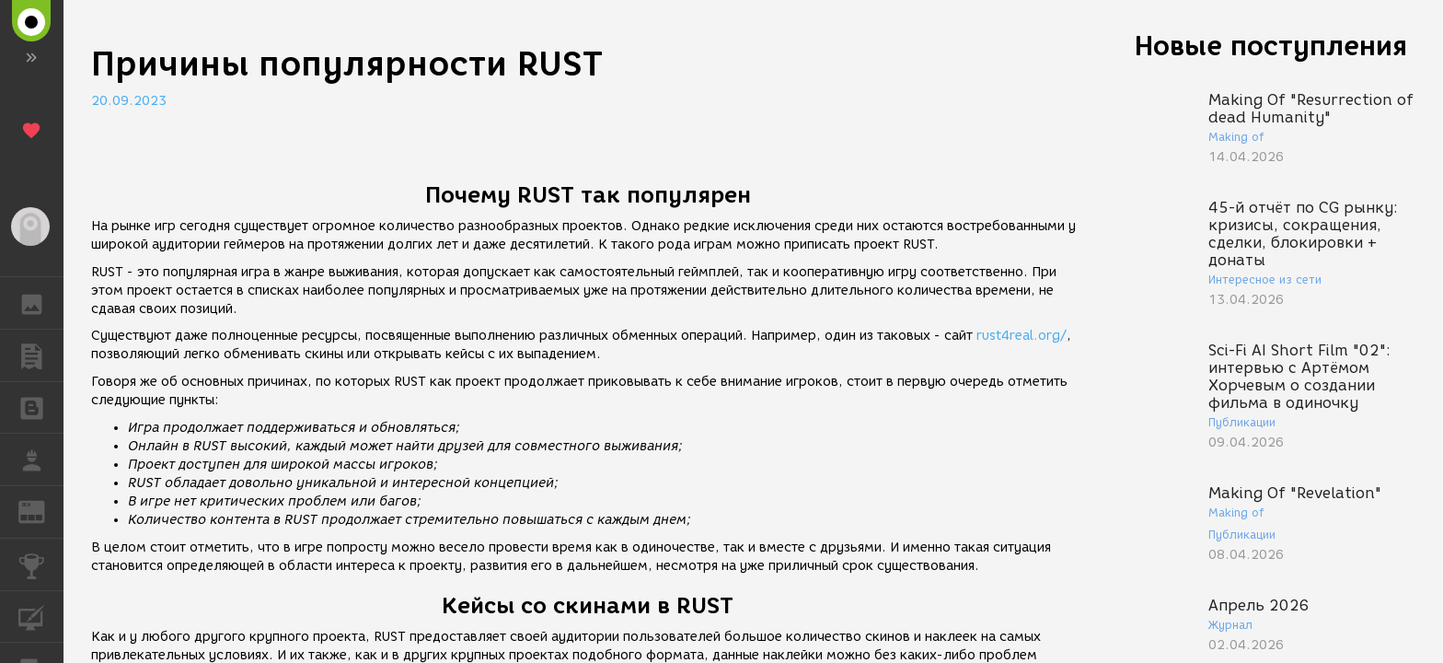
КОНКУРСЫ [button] (40, 564)
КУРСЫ (40, 615)
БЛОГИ (40, 406)
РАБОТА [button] (40, 459)
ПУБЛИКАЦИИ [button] (40, 355)
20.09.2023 (129, 101)
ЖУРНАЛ (40, 510)
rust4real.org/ (1021, 335)
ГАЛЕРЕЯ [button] (40, 303)
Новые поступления (1271, 45)
